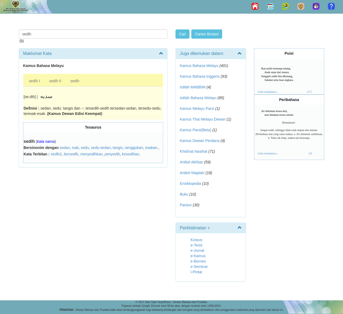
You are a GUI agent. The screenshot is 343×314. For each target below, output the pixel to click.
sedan (65, 147)
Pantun (186, 205)
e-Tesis (196, 245)
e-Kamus (198, 256)
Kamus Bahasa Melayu (199, 65)
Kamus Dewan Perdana (199, 141)
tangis (117, 147)
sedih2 (56, 154)
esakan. (151, 147)
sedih (74, 81)
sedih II (55, 81)
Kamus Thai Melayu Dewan (203, 119)
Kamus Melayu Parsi (197, 108)
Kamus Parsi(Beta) (195, 130)
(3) (310, 153)
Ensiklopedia (190, 183)
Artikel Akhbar (191, 162)
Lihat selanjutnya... (268, 91)
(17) (309, 91)
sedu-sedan (100, 147)
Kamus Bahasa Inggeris (200, 76)
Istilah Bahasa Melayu (198, 98)
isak (75, 147)
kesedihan (130, 154)
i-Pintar (196, 272)
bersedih (71, 154)
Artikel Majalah (192, 173)
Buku (184, 194)
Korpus (196, 240)
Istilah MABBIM (193, 87)
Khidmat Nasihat (193, 151)
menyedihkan (91, 154)
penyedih (112, 154)
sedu (85, 147)
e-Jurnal (197, 250)
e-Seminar (199, 266)
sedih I (34, 81)
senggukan (134, 147)
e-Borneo (198, 261)
